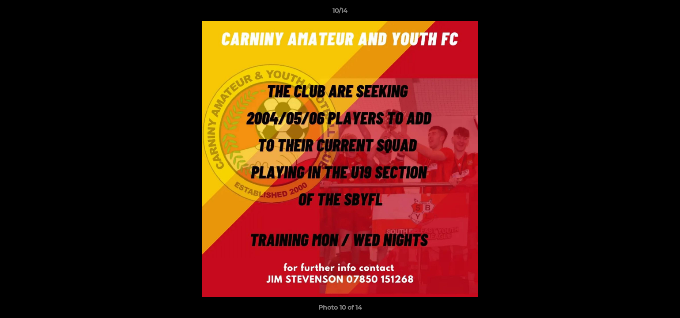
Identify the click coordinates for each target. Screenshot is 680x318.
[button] (664, 13)
